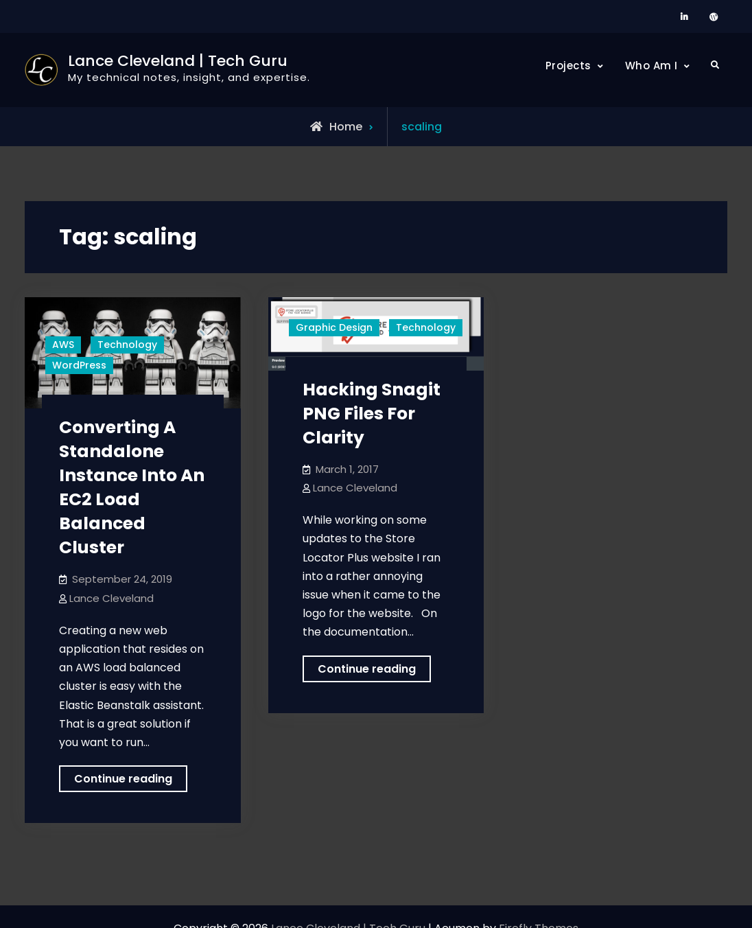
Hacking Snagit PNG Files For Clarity (371, 414)
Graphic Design (334, 327)
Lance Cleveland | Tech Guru (177, 60)
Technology (127, 344)
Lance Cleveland (111, 598)
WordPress (79, 365)
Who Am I (651, 65)
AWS (63, 344)
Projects (568, 65)
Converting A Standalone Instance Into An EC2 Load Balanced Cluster (131, 487)
